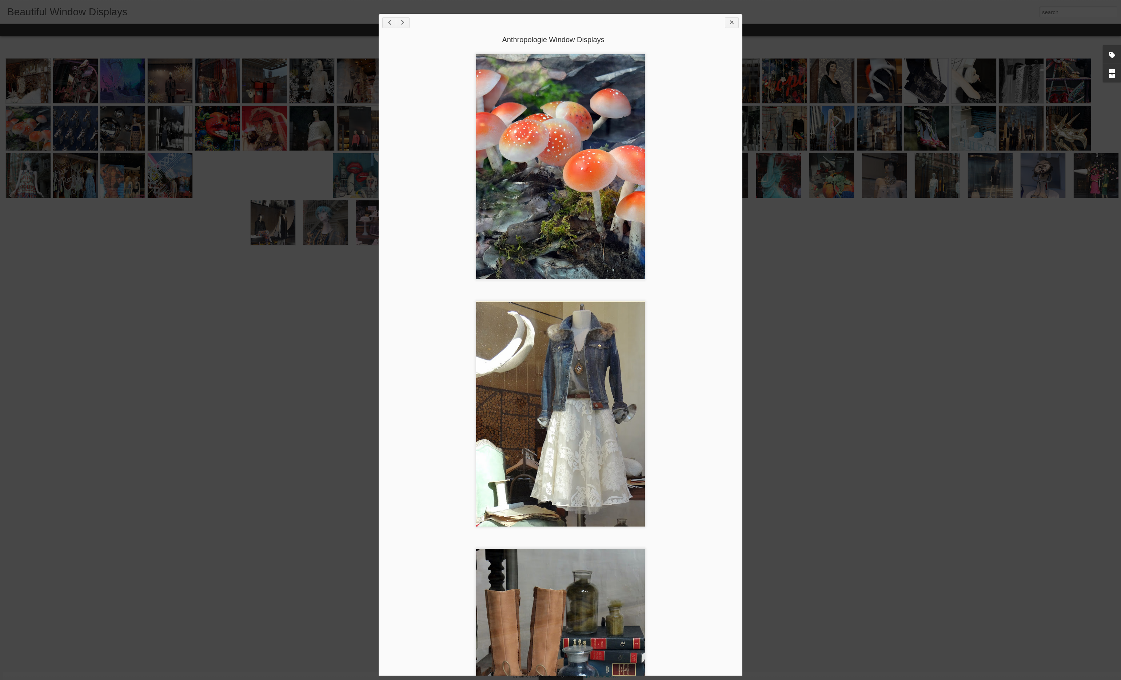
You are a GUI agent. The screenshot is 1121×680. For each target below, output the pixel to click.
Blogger (583, 676)
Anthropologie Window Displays (553, 40)
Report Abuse (605, 676)
